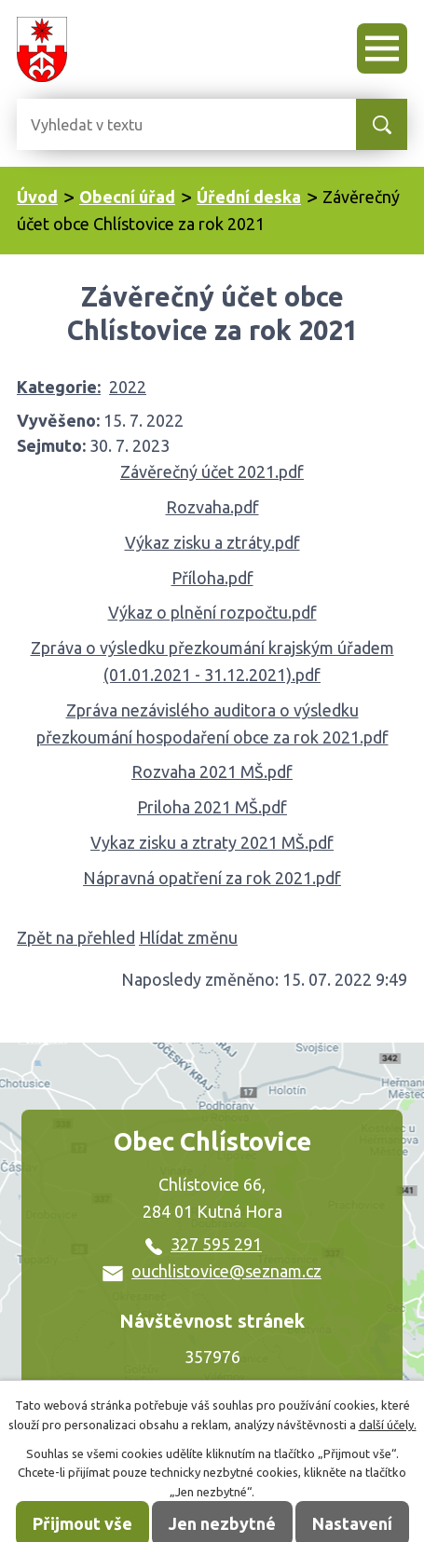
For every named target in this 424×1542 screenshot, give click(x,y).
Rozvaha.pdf (212, 507)
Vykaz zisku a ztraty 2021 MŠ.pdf (212, 842)
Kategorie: (59, 386)
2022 (127, 386)
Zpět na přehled (76, 937)
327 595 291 (203, 1244)
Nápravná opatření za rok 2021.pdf (212, 877)
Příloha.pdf (212, 577)
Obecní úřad (127, 196)
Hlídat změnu (188, 937)
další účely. (388, 1424)
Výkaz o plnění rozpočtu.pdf (212, 612)
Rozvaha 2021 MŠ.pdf (212, 771)
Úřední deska (249, 196)
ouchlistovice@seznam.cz (212, 1271)
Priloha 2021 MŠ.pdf (212, 807)
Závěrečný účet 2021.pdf (212, 471)
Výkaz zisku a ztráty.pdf (212, 542)
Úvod (37, 196)
